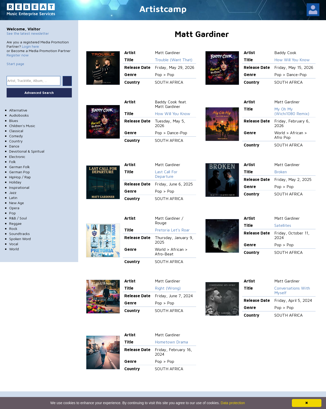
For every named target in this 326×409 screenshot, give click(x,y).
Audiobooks (19, 115)
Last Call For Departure (166, 174)
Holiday (15, 182)
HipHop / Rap (20, 177)
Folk (12, 161)
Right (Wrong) (168, 288)
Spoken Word (20, 239)
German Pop (19, 172)
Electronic (17, 156)
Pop (12, 213)
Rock (13, 228)
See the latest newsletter (28, 33)
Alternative (18, 110)
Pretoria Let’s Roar (172, 230)
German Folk (19, 167)
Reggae (15, 223)
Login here (30, 46)
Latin (13, 197)
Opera (14, 208)
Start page (15, 63)
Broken (280, 171)
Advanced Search (39, 93)
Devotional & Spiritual (26, 151)
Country (16, 141)
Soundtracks (19, 233)
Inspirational (19, 187)
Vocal (13, 244)
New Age (16, 203)
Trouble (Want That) (173, 59)
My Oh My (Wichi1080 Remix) (291, 111)
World (14, 249)
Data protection (233, 403)
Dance (14, 146)
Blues (13, 120)
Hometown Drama (171, 342)
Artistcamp (163, 8)
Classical (16, 131)
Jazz (12, 192)
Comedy (16, 136)
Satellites (282, 225)
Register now (18, 55)
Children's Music (22, 125)
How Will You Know (292, 59)
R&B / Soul (18, 218)
